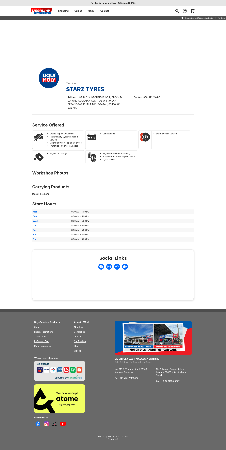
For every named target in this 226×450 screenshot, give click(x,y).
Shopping (63, 10)
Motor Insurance (42, 346)
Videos (77, 351)
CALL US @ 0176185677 (126, 378)
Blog (76, 346)
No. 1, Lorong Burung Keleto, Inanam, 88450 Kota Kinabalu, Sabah (171, 372)
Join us (77, 336)
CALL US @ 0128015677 (168, 381)
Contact (104, 10)
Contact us (79, 332)
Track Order (40, 336)
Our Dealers (80, 341)
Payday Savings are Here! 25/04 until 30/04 (113, 3)
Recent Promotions (43, 332)
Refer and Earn (41, 341)
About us (78, 327)
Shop (36, 327)
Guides (78, 10)
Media (91, 10)
